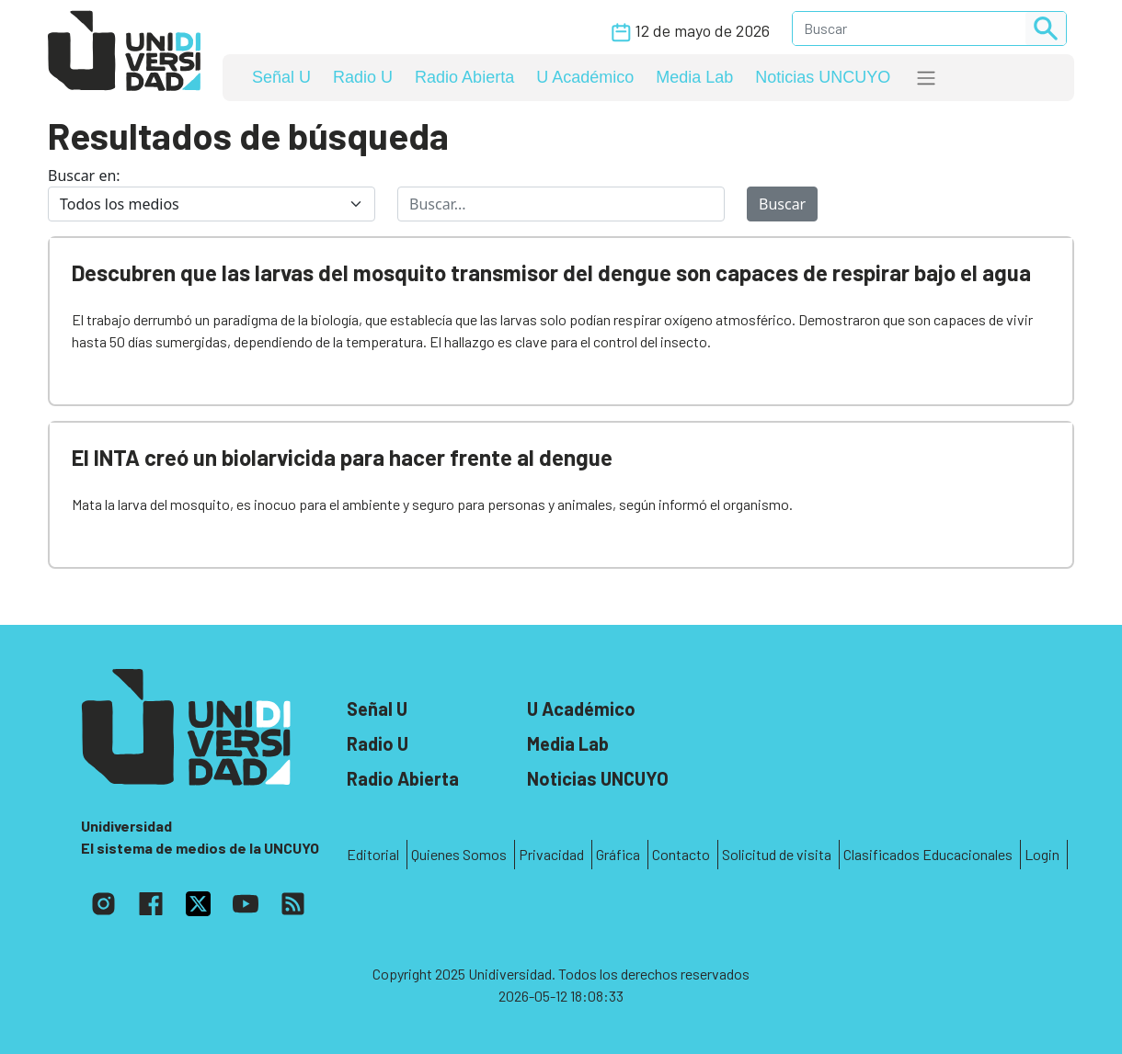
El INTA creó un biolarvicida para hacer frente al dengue (342, 457)
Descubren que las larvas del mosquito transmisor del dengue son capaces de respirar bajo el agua (551, 272)
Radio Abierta (464, 77)
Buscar (782, 204)
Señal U (281, 77)
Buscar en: (84, 175)
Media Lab (694, 77)
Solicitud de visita (776, 854)
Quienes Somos (459, 854)
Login (1042, 854)
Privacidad (551, 854)
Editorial (373, 854)
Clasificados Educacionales (928, 854)
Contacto (681, 854)
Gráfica (618, 854)
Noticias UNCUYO (822, 77)
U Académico (585, 77)
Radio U (363, 77)
